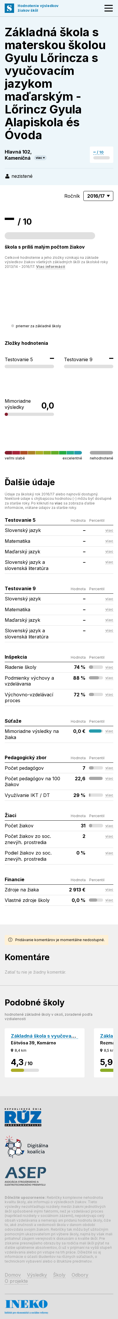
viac (39, 157)
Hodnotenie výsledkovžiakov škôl (38, 8)
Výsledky (37, 1275)
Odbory (80, 1275)
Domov (13, 1275)
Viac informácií (50, 266)
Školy (59, 1275)
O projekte (16, 1281)
